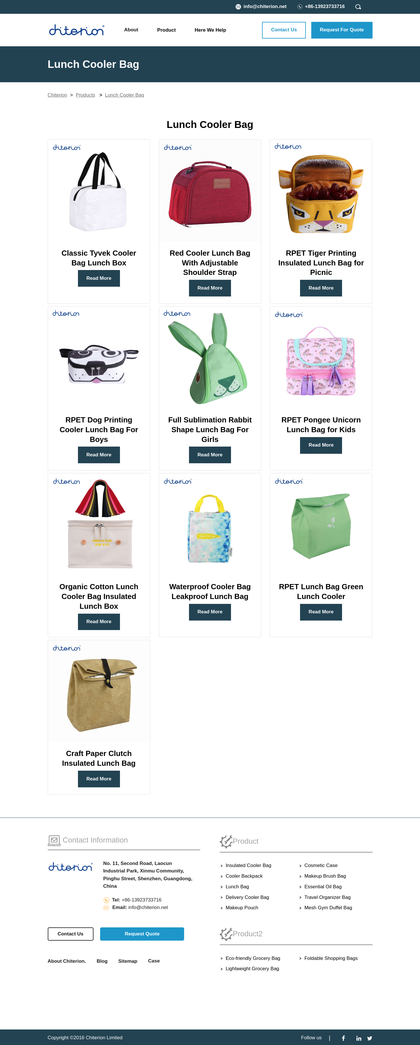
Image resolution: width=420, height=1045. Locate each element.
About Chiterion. (67, 961)
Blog (102, 961)
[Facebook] (343, 1037)
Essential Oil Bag (320, 886)
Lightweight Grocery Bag (249, 968)
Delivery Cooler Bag (244, 897)
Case (154, 961)
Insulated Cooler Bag (245, 865)
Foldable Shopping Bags (328, 958)
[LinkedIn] (358, 1037)
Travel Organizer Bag (325, 897)
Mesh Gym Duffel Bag (325, 907)
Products (85, 95)
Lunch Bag (234, 886)
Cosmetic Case (318, 865)
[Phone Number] (321, 6)
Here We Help (210, 30)
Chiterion (57, 95)
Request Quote (142, 934)
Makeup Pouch (239, 907)
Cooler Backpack (241, 876)
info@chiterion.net (148, 907)
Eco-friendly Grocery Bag (250, 958)
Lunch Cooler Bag (124, 95)
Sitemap (127, 961)
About (131, 29)
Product (166, 30)
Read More (98, 278)
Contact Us (284, 29)
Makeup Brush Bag (322, 876)
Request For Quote (342, 29)
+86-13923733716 (142, 900)
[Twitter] (370, 1037)
